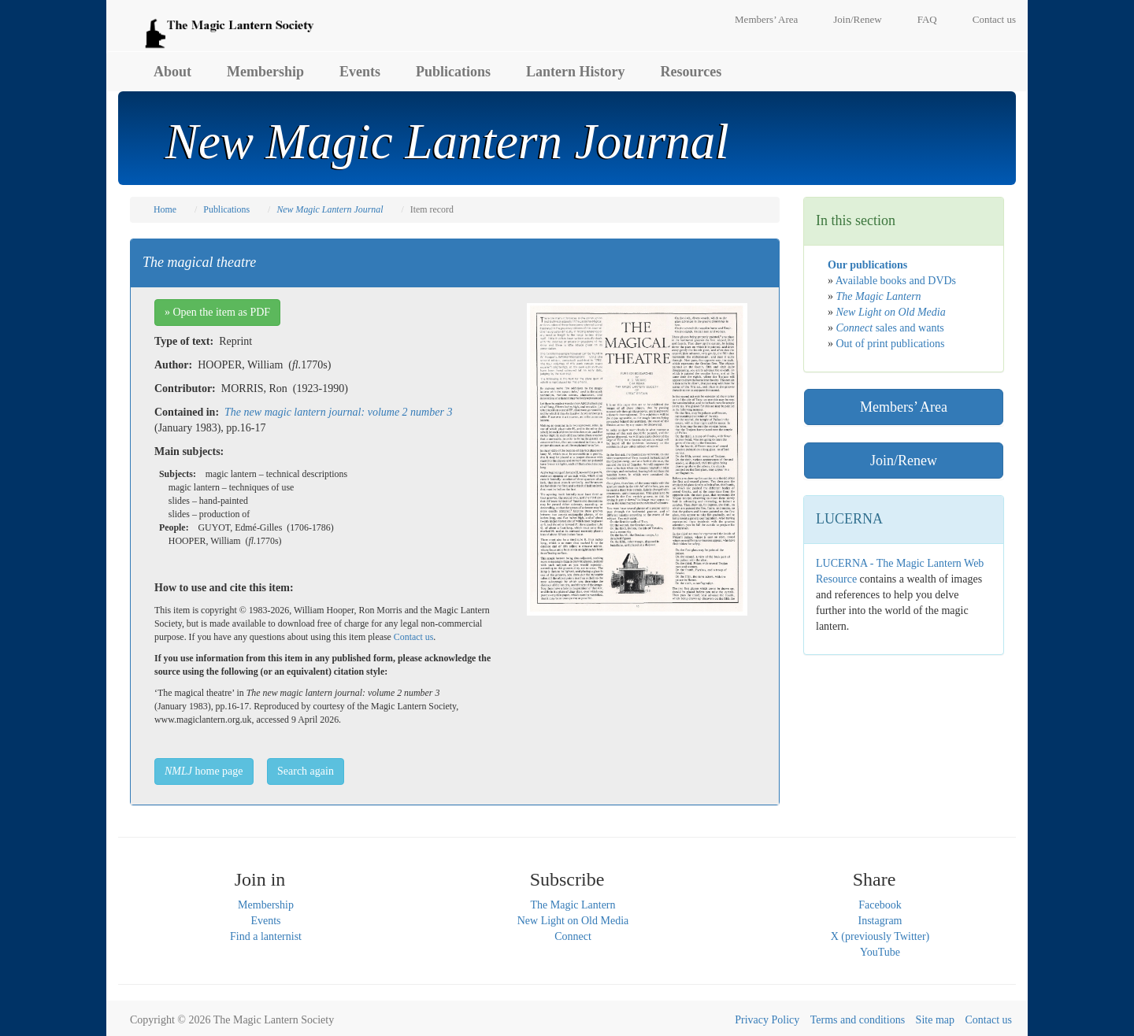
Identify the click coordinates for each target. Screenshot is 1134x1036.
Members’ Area (766, 19)
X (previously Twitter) (880, 936)
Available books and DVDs (896, 281)
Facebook (879, 905)
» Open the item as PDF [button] (217, 312)
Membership (265, 72)
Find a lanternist (266, 936)
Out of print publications (890, 344)
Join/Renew (857, 19)
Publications (453, 72)
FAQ (927, 19)
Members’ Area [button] (903, 407)
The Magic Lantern (572, 905)
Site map (935, 1020)
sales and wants (890, 328)
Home (165, 209)
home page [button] (204, 771)
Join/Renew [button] (903, 460)
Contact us (994, 19)
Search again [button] (305, 771)
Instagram (880, 921)
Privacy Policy (767, 1020)
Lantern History (575, 72)
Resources (691, 72)
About (172, 72)
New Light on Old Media (573, 921)
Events (359, 72)
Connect (572, 936)
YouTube (880, 952)
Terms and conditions (857, 1020)
